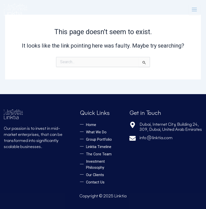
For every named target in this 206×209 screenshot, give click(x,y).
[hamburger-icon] (194, 9)
